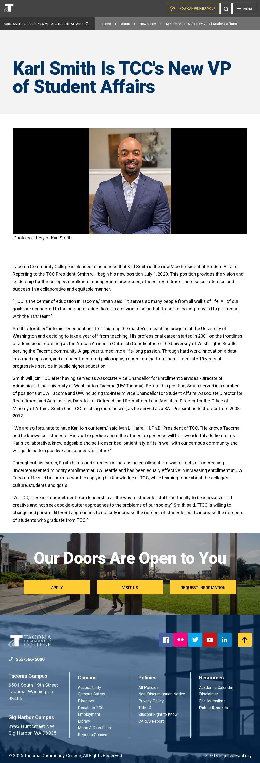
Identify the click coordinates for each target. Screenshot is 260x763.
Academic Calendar (216, 687)
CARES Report (151, 721)
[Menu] (244, 8)
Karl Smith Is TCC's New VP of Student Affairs (46, 24)
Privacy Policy (151, 701)
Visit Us (130, 587)
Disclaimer (208, 694)
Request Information (203, 587)
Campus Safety (91, 694)
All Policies (149, 687)
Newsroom (150, 24)
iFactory (243, 755)
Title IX (144, 707)
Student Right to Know (158, 714)
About (128, 24)
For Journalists (212, 701)
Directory (86, 701)
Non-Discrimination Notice (161, 694)
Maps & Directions (94, 727)
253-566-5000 (26, 659)
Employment (89, 714)
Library (84, 721)
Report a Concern (93, 734)
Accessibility (89, 687)
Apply (57, 587)
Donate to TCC (91, 707)
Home (109, 24)
